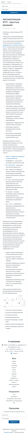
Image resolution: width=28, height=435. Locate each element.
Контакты (14, 382)
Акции (14, 369)
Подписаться (14, 12)
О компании (14, 365)
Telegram (14, 353)
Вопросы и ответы (14, 380)
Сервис (14, 363)
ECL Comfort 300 (10, 165)
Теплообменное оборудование (14, 400)
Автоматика (14, 396)
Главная (3, 2)
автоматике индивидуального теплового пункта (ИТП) (13, 45)
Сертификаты (14, 378)
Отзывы (14, 376)
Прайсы (14, 386)
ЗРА (14, 403)
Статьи (9, 2)
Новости (14, 367)
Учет (14, 394)
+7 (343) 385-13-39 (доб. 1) (14, 349)
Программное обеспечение (14, 398)
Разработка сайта (8, 432)
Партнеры (14, 374)
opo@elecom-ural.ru (14, 347)
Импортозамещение (14, 384)
